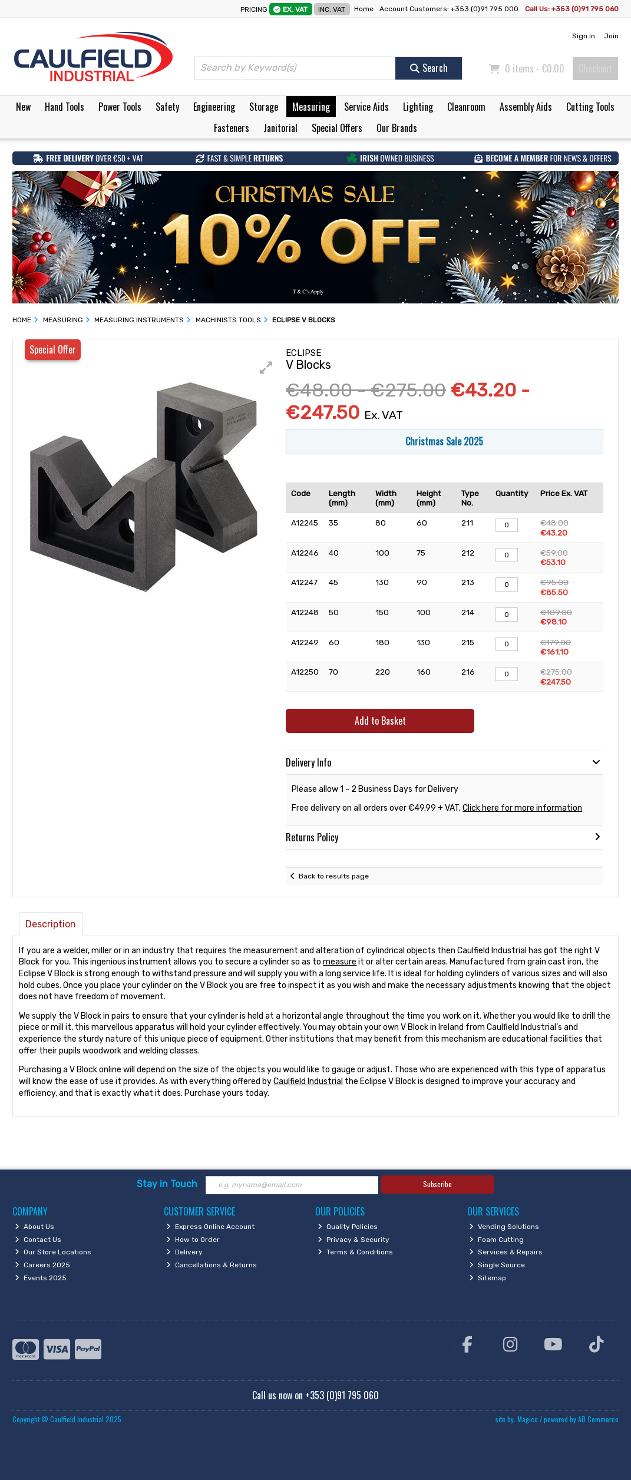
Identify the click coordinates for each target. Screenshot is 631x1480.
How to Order (193, 1239)
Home (364, 9)
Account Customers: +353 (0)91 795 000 (449, 9)
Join (611, 36)
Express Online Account (210, 1227)
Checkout (595, 68)
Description (50, 924)
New (23, 107)
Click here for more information (522, 808)
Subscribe (437, 1184)
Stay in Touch (167, 1184)
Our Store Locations (53, 1252)
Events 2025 (41, 1278)
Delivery (184, 1252)
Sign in (583, 36)
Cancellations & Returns (211, 1265)
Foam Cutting (496, 1239)
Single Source (497, 1265)
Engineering (214, 107)
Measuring (311, 107)
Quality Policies (348, 1227)
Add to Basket (380, 720)
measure (339, 962)
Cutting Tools (590, 107)
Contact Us (38, 1239)
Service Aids (366, 107)
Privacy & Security (353, 1239)
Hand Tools (64, 107)
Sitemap (487, 1278)
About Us (34, 1227)
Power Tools (119, 107)
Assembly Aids (526, 107)
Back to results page (334, 876)
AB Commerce (598, 1419)
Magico (527, 1419)
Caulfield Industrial (308, 1081)
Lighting (418, 107)
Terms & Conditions (355, 1252)
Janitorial (280, 128)
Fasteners (231, 128)
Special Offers (337, 128)
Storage (263, 107)
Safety (167, 107)
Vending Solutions (504, 1227)
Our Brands (396, 128)
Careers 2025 (42, 1265)
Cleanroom (466, 107)
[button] (266, 367)
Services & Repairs (506, 1252)
